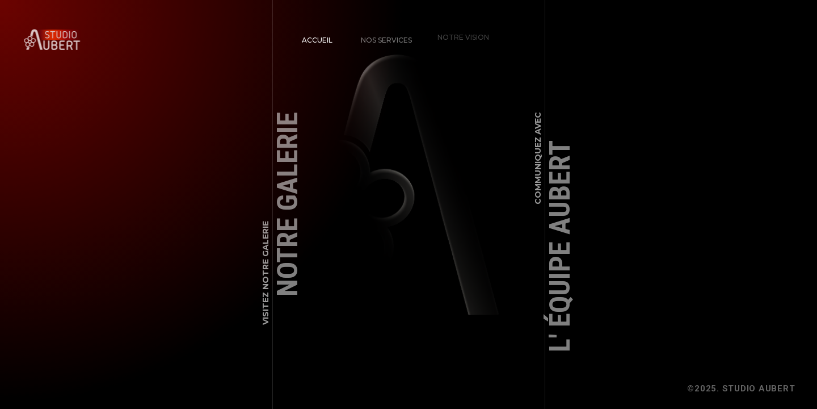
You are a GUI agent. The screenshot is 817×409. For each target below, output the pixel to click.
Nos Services (383, 36)
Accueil (317, 39)
